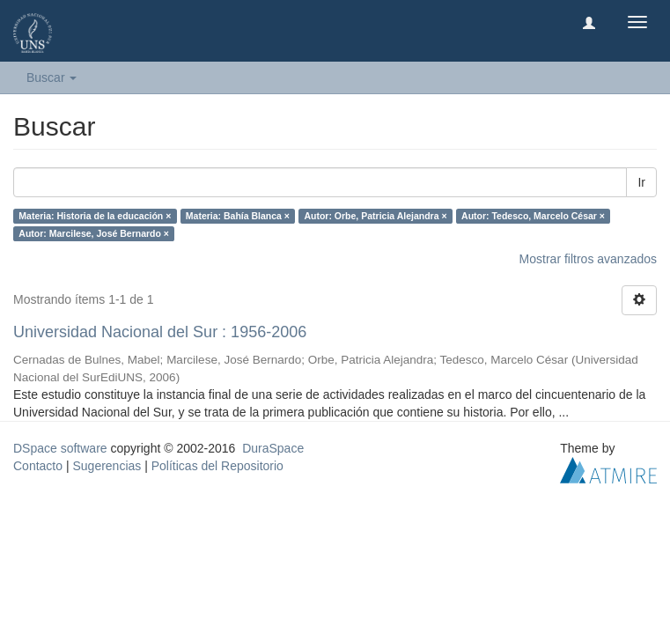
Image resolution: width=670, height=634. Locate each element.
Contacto (38, 466)
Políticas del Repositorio (217, 466)
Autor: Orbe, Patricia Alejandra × (375, 215)
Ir (641, 182)
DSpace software (60, 448)
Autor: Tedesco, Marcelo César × (533, 215)
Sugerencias (106, 466)
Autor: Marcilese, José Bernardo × (93, 233)
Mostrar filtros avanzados (588, 259)
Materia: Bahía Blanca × (238, 215)
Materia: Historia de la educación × (94, 215)
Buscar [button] (51, 77)
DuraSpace (273, 448)
